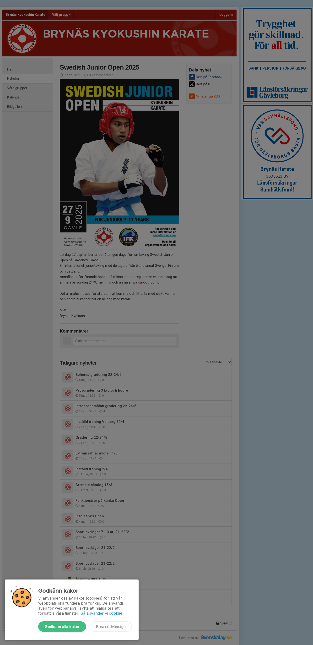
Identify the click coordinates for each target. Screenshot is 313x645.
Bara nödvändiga (110, 626)
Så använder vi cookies (102, 613)
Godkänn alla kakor (62, 626)
